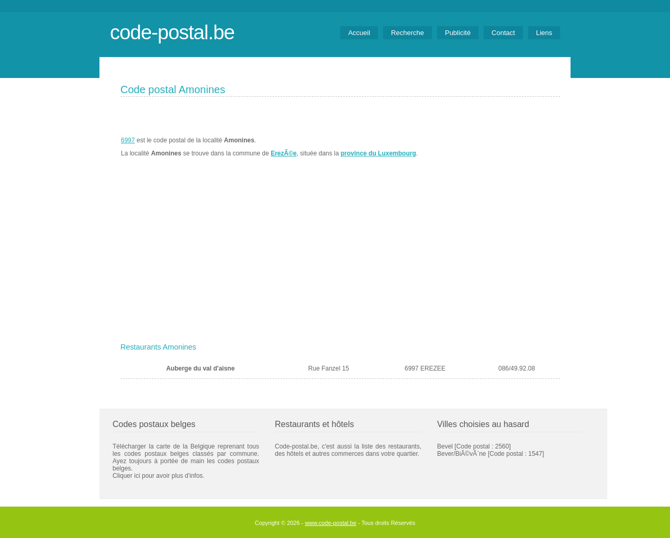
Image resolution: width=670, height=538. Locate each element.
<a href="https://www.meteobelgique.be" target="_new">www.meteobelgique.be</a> (501, 147)
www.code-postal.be (330, 523)
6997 (128, 140)
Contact (503, 33)
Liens (544, 33)
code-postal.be (172, 32)
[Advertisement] (340, 260)
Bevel (445, 446)
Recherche (407, 33)
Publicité (458, 33)
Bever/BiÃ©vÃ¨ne (461, 453)
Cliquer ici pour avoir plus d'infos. (159, 475)
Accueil (359, 33)
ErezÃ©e (284, 153)
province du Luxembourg (378, 153)
